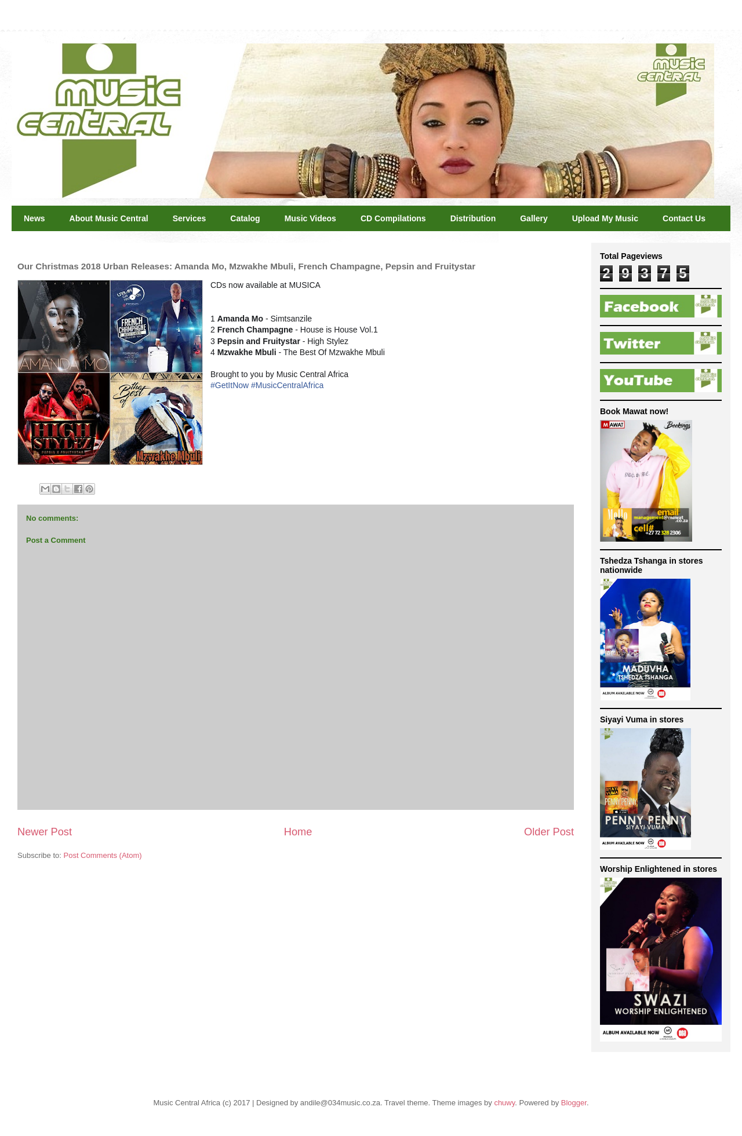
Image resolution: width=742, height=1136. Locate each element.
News (34, 218)
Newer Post (44, 832)
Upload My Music (605, 218)
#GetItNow (229, 385)
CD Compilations (393, 218)
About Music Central (109, 218)
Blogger (574, 1102)
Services (189, 218)
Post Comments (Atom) (103, 855)
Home (298, 832)
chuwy (504, 1102)
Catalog (245, 218)
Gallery (533, 218)
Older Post (549, 832)
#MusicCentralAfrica (287, 385)
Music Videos (310, 218)
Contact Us (684, 218)
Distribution (473, 218)
